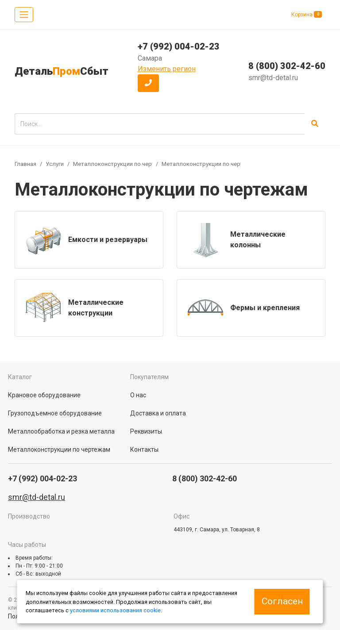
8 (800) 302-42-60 (286, 66)
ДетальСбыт (61, 71)
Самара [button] (150, 58)
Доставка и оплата (158, 413)
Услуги (55, 164)
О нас (138, 395)
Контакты (144, 449)
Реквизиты (146, 431)
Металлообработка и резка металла (61, 431)
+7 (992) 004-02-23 (179, 46)
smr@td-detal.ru (273, 77)
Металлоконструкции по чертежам (121, 164)
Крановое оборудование (44, 395)
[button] (148, 83)
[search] (160, 123)
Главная (25, 164)
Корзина (306, 14)
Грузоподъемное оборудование (55, 413)
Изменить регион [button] (167, 69)
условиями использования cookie (115, 610)
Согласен (282, 601)
